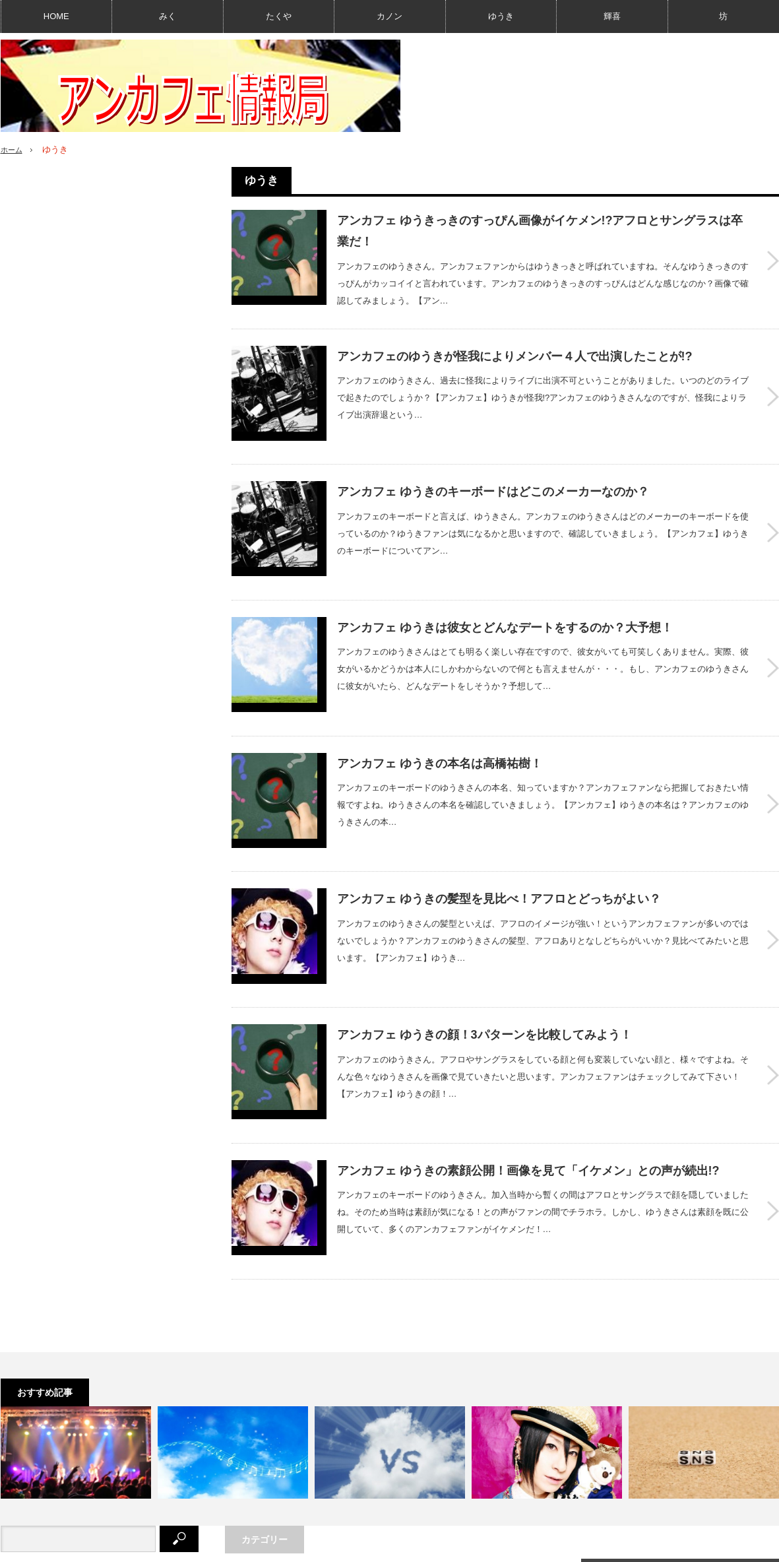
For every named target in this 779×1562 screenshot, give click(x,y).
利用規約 (252, 1545)
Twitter (632, 1460)
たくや (279, 16)
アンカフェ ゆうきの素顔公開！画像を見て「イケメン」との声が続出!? (528, 1070)
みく (167, 16)
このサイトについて (80, 1545)
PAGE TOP (389, 1511)
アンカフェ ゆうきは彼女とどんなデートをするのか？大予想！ (505, 592)
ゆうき (501, 16)
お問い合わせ (312, 1545)
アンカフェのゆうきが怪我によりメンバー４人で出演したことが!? (515, 353)
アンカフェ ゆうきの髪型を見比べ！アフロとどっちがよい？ (499, 831)
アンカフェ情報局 (679, 1545)
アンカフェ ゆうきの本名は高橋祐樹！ (439, 712)
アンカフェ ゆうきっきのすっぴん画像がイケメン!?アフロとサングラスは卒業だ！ (540, 231)
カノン (389, 16)
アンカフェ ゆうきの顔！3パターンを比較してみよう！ (484, 951)
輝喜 (612, 16)
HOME (56, 16)
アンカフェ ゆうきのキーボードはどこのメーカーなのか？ (493, 473)
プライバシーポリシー (176, 1545)
